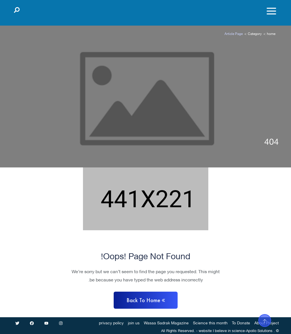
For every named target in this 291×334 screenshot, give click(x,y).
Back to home (145, 300)
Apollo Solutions (259, 330)
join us (134, 322)
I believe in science (229, 330)
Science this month (210, 322)
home (271, 33)
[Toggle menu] (271, 11)
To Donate (241, 322)
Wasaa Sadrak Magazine (166, 322)
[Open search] (16, 8)
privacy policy (111, 322)
